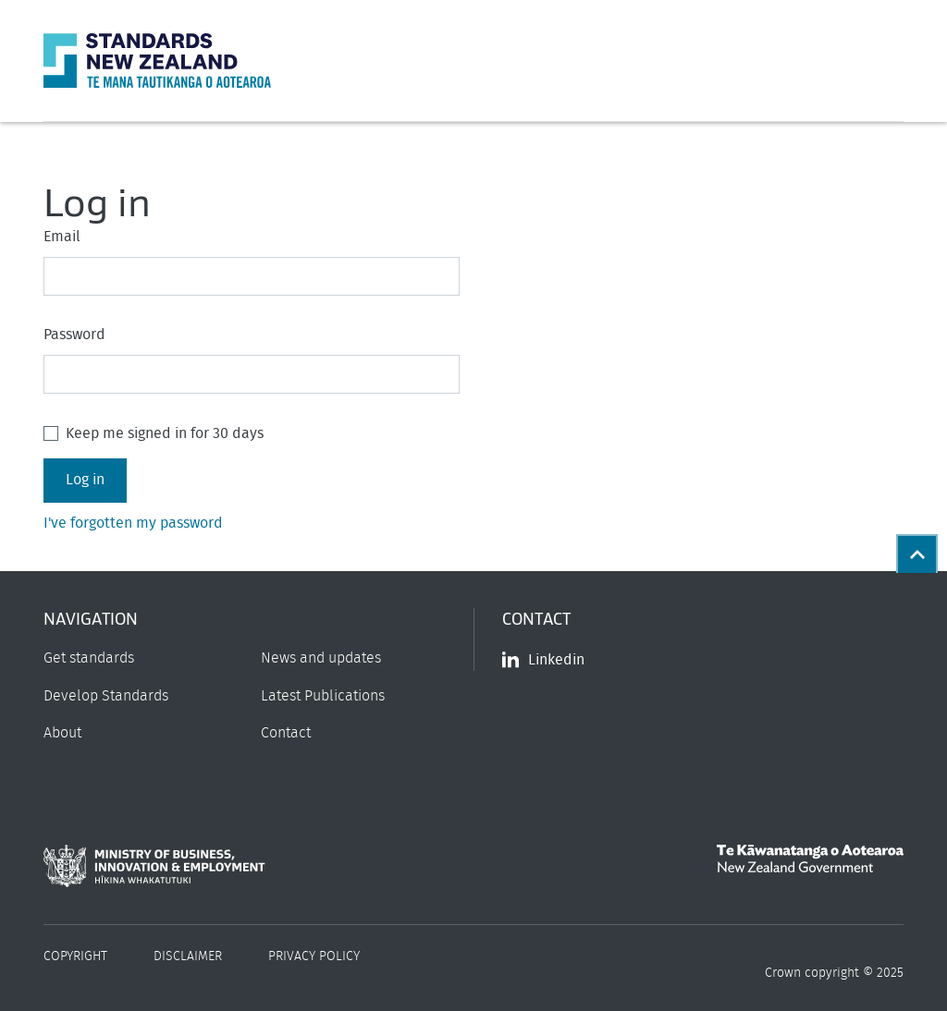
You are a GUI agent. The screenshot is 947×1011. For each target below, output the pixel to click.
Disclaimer (188, 956)
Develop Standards (105, 695)
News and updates (321, 658)
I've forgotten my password (133, 523)
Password (74, 334)
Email (61, 236)
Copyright (75, 956)
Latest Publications (323, 695)
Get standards (88, 658)
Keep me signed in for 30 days (165, 433)
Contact (286, 732)
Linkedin (543, 660)
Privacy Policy (314, 956)
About (62, 732)
